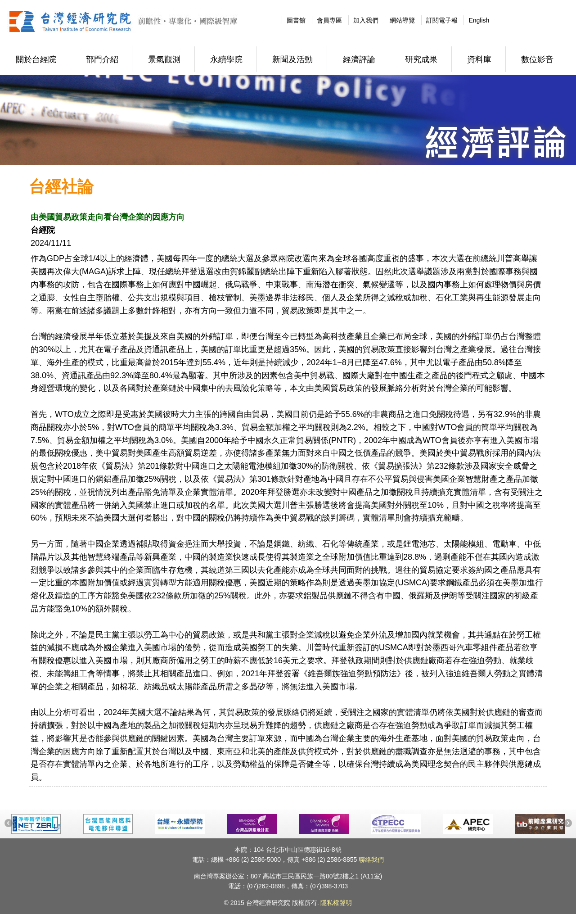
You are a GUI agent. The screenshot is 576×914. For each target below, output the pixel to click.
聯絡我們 (371, 859)
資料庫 (479, 59)
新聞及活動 (292, 59)
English (478, 20)
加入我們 (365, 20)
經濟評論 (359, 59)
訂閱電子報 (442, 20)
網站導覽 (402, 20)
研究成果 (421, 59)
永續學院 (226, 59)
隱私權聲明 (336, 902)
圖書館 (296, 20)
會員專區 (329, 20)
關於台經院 (36, 59)
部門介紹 (102, 59)
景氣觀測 (164, 59)
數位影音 (537, 59)
